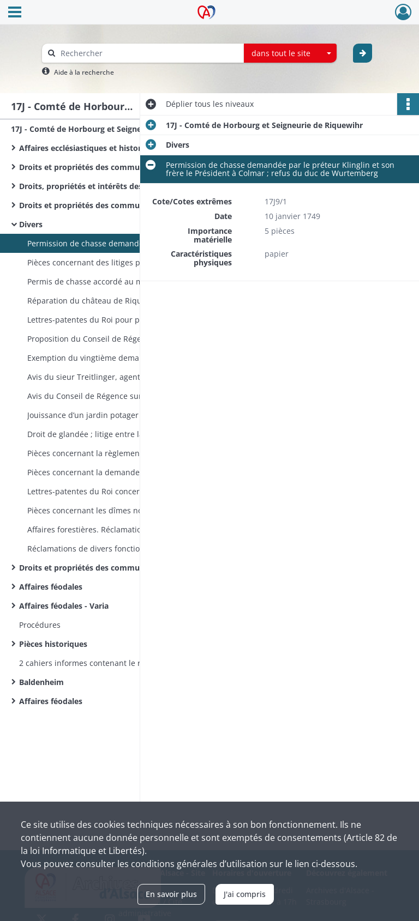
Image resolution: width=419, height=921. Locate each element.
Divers (31, 224)
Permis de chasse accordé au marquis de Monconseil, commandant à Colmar (136, 281)
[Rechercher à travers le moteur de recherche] (148, 53)
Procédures (40, 625)
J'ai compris (245, 894)
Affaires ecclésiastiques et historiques (90, 148)
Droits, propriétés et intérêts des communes (103, 186)
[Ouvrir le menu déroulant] (14, 13)
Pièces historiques (53, 644)
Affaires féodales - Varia (64, 606)
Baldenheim (41, 682)
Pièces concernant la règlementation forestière (113, 453)
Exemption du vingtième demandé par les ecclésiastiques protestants (136, 358)
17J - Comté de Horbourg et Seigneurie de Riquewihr (109, 129)
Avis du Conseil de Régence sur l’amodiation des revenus (131, 396)
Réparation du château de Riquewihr (95, 300)
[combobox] (290, 53)
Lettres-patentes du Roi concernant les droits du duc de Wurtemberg (136, 491)
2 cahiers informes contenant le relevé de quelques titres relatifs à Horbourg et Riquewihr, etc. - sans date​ (128, 663)
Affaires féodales (50, 586)
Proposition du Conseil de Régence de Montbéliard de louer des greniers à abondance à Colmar (136, 339)
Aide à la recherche (84, 72)
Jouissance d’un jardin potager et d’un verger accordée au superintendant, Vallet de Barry (136, 415)
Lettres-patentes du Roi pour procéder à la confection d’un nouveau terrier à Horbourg (136, 319)
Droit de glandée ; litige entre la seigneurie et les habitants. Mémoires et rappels (136, 434)
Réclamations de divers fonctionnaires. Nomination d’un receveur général (136, 548)
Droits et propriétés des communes (86, 167)
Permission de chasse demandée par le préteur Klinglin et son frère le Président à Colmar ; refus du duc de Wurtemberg (136, 243)
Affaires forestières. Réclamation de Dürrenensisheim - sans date (136, 529)
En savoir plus (171, 894)
